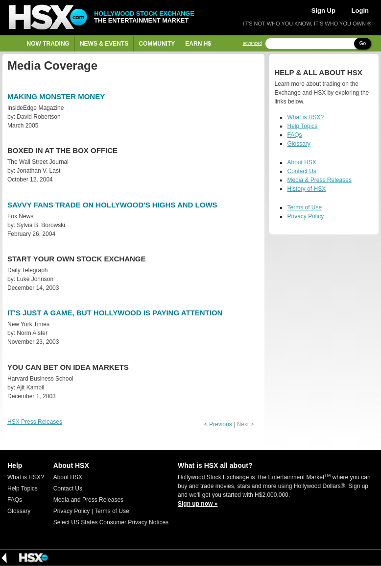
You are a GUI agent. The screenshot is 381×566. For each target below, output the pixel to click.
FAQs (294, 134)
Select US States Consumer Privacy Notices (110, 522)
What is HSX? (305, 117)
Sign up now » (197, 503)
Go (362, 43)
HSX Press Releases (34, 421)
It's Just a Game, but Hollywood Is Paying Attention (114, 313)
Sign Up (323, 10)
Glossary (298, 143)
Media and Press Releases (88, 499)
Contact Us (301, 171)
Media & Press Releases (319, 180)
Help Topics (302, 126)
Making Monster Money (56, 96)
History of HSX (306, 188)
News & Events (104, 43)
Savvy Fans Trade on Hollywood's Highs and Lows (112, 205)
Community (157, 43)
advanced (252, 43)
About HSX (301, 162)
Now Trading (48, 43)
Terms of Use (304, 207)
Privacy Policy (305, 216)
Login (360, 10)
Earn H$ (198, 43)
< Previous (218, 424)
